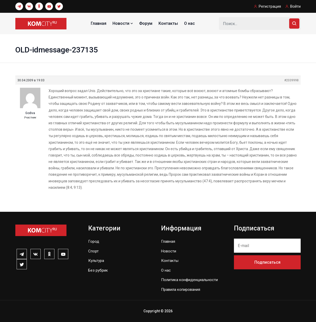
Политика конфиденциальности (189, 279)
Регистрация (270, 6)
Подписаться (267, 262)
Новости (123, 23)
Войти (295, 6)
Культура (96, 260)
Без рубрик (98, 270)
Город (93, 241)
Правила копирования (180, 289)
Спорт (93, 251)
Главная (98, 23)
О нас (189, 23)
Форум (145, 23)
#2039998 (291, 80)
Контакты (168, 23)
